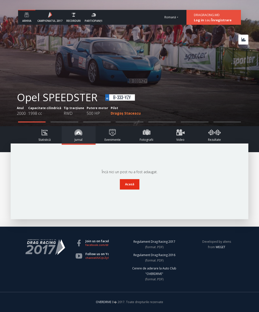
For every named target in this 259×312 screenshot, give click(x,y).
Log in (199, 20)
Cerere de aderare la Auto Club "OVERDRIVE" (154, 271)
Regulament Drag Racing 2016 (154, 255)
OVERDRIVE (104, 302)
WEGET (220, 247)
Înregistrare (221, 20)
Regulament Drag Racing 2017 (154, 242)
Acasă (129, 184)
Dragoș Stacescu (126, 113)
